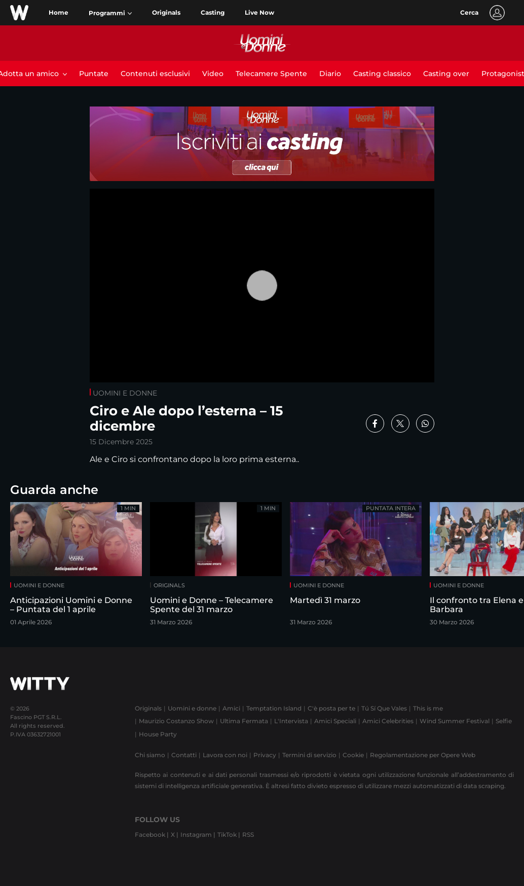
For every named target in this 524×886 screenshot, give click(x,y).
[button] (110, 13)
